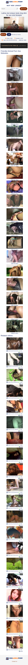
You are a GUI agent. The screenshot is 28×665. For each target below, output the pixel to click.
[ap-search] (10, 8)
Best (8, 5)
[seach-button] (17, 8)
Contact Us (14, 661)
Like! (3, 34)
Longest (18, 5)
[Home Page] (14, 2)
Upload (23, 9)
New (12, 5)
